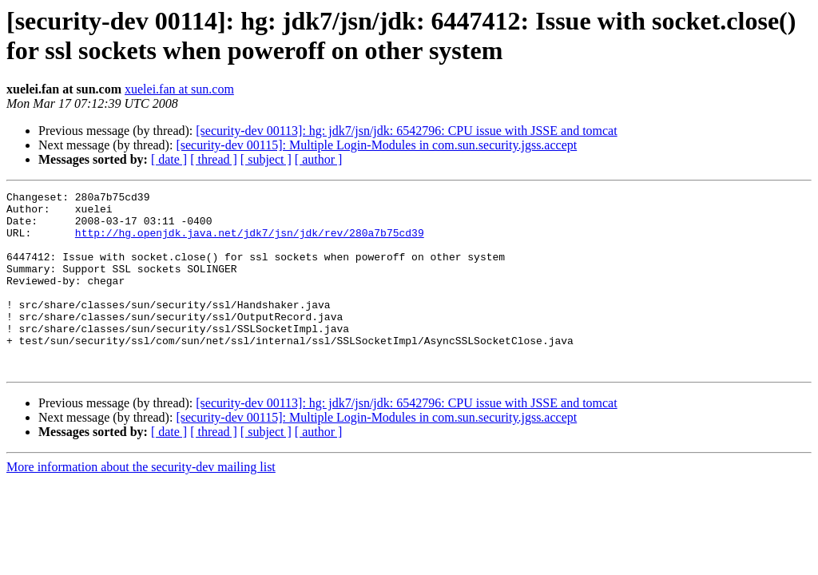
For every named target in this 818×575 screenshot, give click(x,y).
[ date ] (169, 159)
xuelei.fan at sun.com (179, 89)
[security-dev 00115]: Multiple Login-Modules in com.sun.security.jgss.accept (376, 145)
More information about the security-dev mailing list (141, 503)
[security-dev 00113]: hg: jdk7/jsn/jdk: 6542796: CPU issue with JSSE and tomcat (406, 130)
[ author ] (319, 159)
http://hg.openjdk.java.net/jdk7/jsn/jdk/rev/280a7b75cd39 (249, 242)
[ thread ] (213, 159)
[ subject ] (266, 159)
